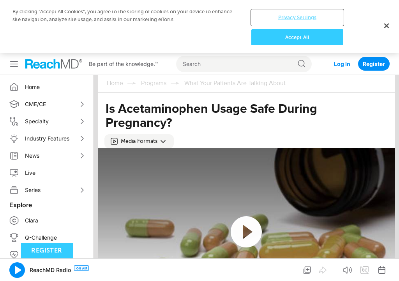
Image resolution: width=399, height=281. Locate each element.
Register (374, 63)
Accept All (297, 37)
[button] (139, 141)
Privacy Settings (297, 17)
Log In (342, 63)
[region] (199, 26)
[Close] (386, 25)
